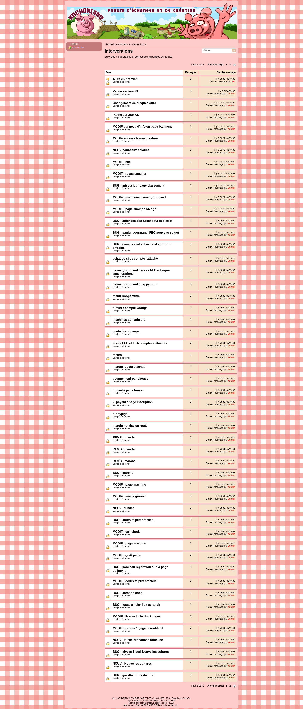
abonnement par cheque (130, 378)
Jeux (138, 705)
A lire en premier (125, 79)
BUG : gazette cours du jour (133, 675)
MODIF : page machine (129, 484)
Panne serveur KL (126, 91)
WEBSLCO (146, 698)
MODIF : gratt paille (127, 555)
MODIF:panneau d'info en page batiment (142, 126)
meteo (117, 355)
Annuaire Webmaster (169, 705)
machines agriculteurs (129, 319)
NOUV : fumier (123, 508)
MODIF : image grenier (129, 496)
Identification (78, 47)
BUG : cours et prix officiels (133, 520)
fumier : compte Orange (130, 308)
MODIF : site (122, 162)
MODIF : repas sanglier (129, 173)
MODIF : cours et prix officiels (135, 581)
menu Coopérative (126, 296)
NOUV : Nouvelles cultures (132, 663)
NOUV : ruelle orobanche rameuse (138, 640)
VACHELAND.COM (150, 705)
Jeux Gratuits (129, 705)
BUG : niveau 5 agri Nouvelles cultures (141, 651)
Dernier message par (222, 81)
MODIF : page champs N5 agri (135, 209)
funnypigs (120, 414)
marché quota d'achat (129, 366)
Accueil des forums (117, 44)
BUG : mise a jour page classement (138, 185)
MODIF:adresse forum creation (135, 138)
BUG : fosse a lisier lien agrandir (136, 604)
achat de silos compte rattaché (135, 258)
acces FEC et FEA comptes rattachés (140, 343)
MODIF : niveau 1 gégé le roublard (138, 628)
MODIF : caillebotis (126, 531)
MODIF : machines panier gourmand (139, 197)
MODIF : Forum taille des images (137, 616)
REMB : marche (124, 437)
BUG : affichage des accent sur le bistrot (142, 220)
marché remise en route (130, 425)
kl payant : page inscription (133, 402)
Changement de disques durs (134, 103)
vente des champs (126, 331)
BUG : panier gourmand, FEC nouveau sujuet (146, 232)
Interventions (138, 44)
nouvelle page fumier (128, 390)
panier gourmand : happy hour (135, 284)
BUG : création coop (128, 593)
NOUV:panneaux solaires (131, 150)
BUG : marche (123, 472)
